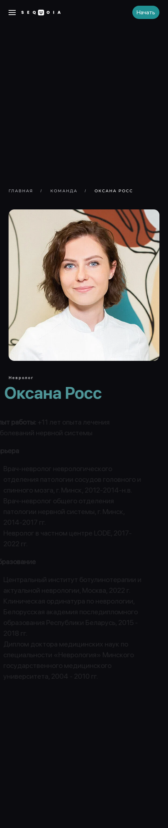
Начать (146, 12)
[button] (12, 12)
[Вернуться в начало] (41, 12)
